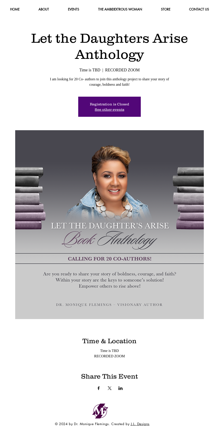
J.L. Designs (140, 424)
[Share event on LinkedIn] (120, 388)
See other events (109, 109)
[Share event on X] (109, 388)
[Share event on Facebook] (99, 388)
